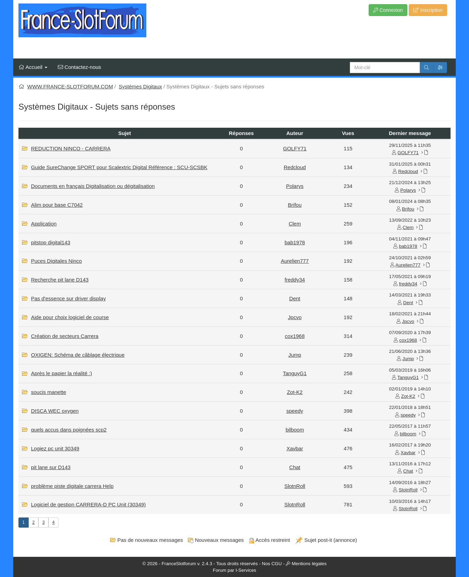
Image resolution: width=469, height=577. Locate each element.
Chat (294, 467)
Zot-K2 (294, 392)
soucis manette (48, 392)
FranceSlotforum (179, 563)
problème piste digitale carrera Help (72, 486)
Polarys (294, 186)
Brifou (294, 205)
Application (43, 224)
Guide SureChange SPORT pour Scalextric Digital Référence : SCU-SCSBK (119, 167)
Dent (294, 298)
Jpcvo (294, 317)
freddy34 (295, 280)
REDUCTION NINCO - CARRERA (70, 148)
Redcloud (295, 167)
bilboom (295, 430)
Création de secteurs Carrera (64, 336)
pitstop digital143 (50, 242)
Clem (295, 224)
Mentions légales (309, 563)
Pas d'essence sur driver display (68, 298)
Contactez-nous (79, 67)
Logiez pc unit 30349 (55, 448)
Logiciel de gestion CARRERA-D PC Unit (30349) (88, 504)
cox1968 (295, 336)
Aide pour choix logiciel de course (70, 317)
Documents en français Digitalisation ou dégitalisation (93, 186)
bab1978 (295, 242)
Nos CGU (272, 563)
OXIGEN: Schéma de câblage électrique (77, 355)
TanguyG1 (295, 373)
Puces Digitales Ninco (56, 261)
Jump (295, 355)
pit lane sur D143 (50, 467)
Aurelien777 (295, 261)
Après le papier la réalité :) (61, 373)
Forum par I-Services (234, 570)
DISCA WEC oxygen (55, 411)
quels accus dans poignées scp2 (69, 430)
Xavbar (294, 448)
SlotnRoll (294, 486)
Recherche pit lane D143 (60, 280)
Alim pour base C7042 (57, 205)
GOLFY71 (295, 148)
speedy (294, 411)
